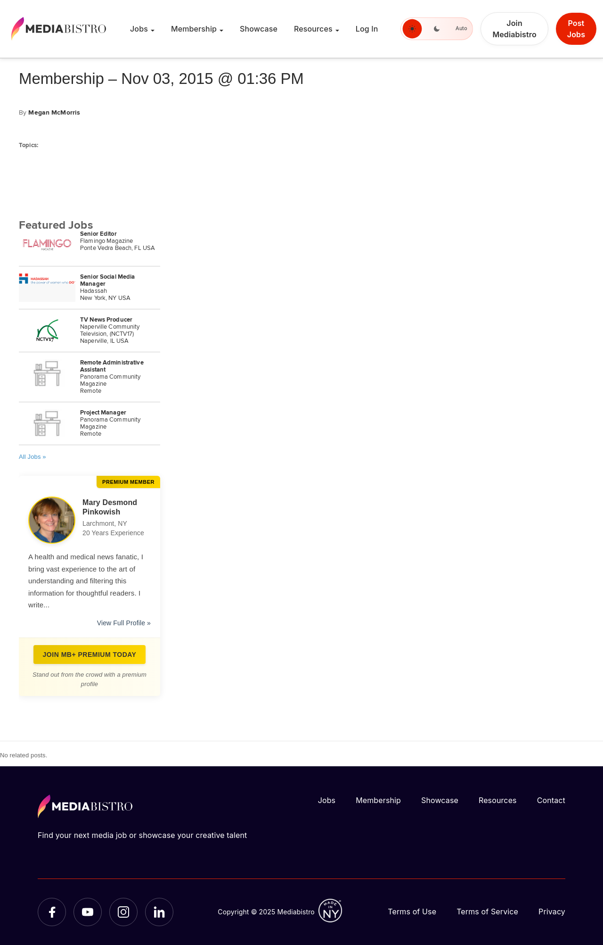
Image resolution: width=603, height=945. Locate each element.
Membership (194, 28)
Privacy (551, 911)
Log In (367, 28)
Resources (313, 28)
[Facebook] (52, 912)
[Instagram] (123, 912)
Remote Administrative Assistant (112, 366)
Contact (551, 800)
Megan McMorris (54, 112)
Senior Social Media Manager (107, 281)
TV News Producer (106, 319)
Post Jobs (576, 28)
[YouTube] (87, 912)
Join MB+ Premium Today (90, 654)
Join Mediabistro (514, 28)
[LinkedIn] (159, 912)
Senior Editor (98, 234)
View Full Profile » (124, 623)
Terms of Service (487, 911)
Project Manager (103, 412)
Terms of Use (412, 911)
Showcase (258, 28)
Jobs (139, 28)
